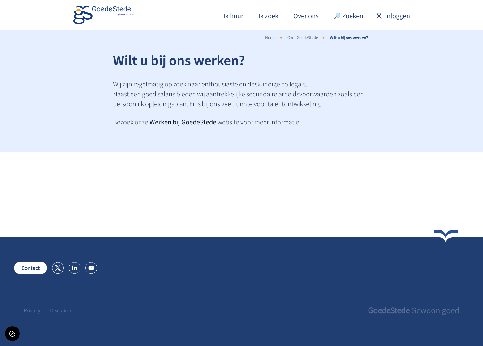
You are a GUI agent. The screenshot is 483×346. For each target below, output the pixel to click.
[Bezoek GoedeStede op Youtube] (91, 268)
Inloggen (393, 15)
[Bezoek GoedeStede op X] (58, 268)
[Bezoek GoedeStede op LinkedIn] (74, 268)
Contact (30, 268)
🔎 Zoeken (348, 15)
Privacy (32, 310)
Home (270, 37)
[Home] (104, 15)
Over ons (305, 15)
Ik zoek (268, 15)
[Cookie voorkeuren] (12, 333)
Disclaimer (62, 310)
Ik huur (233, 15)
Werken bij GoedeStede (182, 121)
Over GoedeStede (302, 37)
